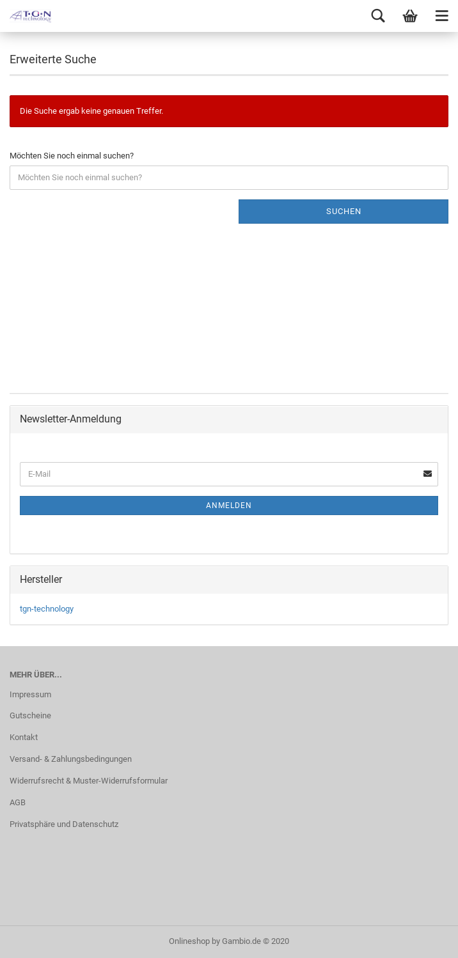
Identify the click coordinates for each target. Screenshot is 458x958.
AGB (18, 802)
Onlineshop (189, 941)
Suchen (343, 211)
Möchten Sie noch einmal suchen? (72, 155)
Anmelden (229, 505)
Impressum (30, 694)
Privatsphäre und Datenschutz (64, 824)
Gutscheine (30, 715)
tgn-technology (47, 609)
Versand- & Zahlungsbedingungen (71, 759)
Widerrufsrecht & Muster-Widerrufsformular (89, 780)
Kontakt (24, 737)
